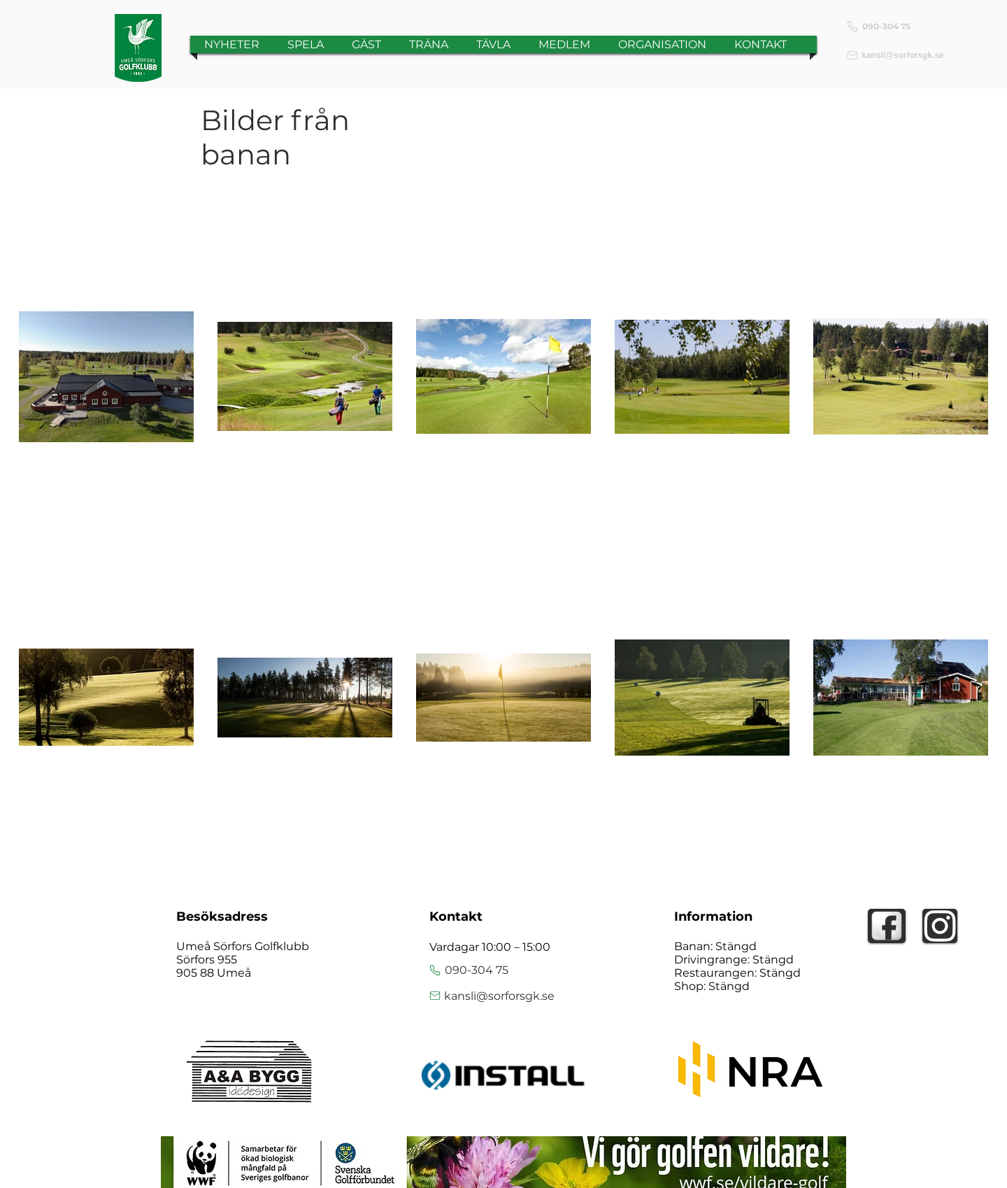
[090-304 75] (898, 26)
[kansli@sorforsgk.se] (898, 55)
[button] (305, 44)
